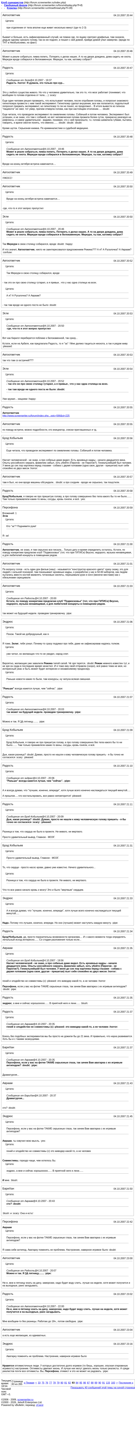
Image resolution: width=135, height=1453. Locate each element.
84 (77, 1382)
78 (54, 1382)
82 (69, 1382)
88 (92, 1382)
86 (84, 1382)
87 (88, 1382)
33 (39, 1382)
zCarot (39, 1405)
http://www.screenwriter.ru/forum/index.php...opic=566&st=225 (36, 415)
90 (99, 1382)
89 (96, 1382)
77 (50, 1382)
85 (80, 1382)
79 (58, 1382)
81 (65, 1382)
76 (46, 1382)
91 (103, 1382)
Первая (29, 1382)
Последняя (126, 1382)
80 (62, 1382)
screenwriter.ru (25, 1399)
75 (43, 1382)
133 (108, 1382)
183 (113, 1382)
